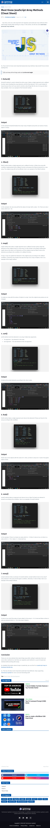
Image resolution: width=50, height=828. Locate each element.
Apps (10, 799)
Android (4, 786)
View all (47, 680)
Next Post (45, 766)
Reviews (4, 801)
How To (3, 788)
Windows (31, 801)
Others (45, 799)
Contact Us (31, 825)
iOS (40, 799)
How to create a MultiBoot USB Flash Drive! (35, 717)
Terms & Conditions (14, 825)
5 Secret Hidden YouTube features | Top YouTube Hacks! (36, 687)
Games (28, 799)
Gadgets (22, 799)
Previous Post (5, 766)
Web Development (15, 676)
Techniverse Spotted (6, 672)
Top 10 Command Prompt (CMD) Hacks (35, 702)
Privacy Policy (24, 825)
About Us (38, 825)
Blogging (16, 799)
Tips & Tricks (8, 7)
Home (2, 7)
